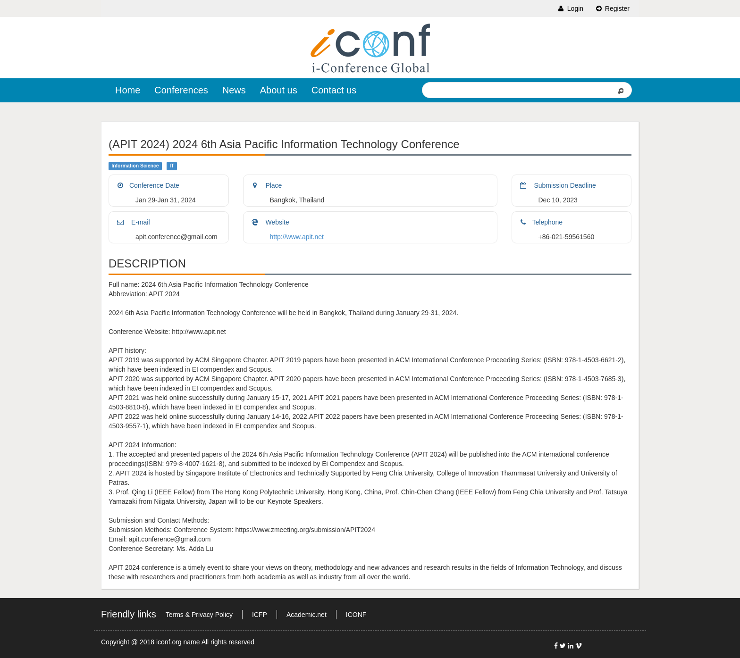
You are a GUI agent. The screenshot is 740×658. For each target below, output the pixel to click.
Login (570, 8)
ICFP (259, 614)
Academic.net (306, 614)
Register (612, 8)
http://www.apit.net (297, 237)
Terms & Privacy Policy (199, 614)
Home (127, 90)
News (234, 90)
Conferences (181, 90)
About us (278, 90)
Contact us (334, 90)
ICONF (356, 614)
